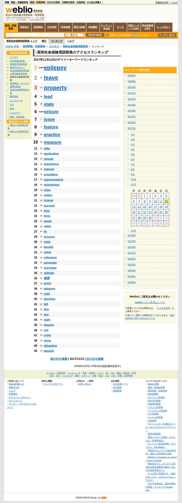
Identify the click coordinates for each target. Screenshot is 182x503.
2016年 (132, 122)
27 (133, 217)
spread (48, 158)
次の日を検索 (94, 358)
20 (133, 212)
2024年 (132, 270)
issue (49, 119)
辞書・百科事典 (17, 117)
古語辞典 (80, 2)
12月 (133, 230)
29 (144, 217)
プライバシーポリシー (19, 397)
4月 (133, 149)
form (47, 215)
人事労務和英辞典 (18, 74)
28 (139, 217)
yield (47, 241)
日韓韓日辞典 (68, 2)
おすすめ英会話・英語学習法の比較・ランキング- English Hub (161, 486)
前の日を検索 (58, 358)
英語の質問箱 (154, 434)
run (46, 330)
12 (166, 201)
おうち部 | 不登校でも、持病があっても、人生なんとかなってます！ (161, 476)
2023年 (132, 264)
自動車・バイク (96, 373)
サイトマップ (15, 401)
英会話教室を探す (147, 27)
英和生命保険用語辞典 (75, 46)
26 (166, 212)
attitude (49, 273)
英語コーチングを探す (134, 27)
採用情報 (117, 391)
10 (155, 201)
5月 (133, 154)
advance (49, 288)
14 (139, 206)
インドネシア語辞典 (157, 410)
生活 (58, 376)
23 (150, 212)
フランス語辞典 (155, 407)
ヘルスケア (15, 113)
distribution (52, 184)
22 (144, 212)
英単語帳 (65, 27)
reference (50, 257)
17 (155, 206)
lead (48, 96)
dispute (49, 324)
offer (47, 148)
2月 (133, 139)
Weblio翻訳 (153, 394)
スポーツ (85, 376)
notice (48, 195)
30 (150, 217)
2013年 (132, 104)
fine (46, 309)
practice (52, 134)
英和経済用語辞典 (18, 64)
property (55, 87)
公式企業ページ (120, 384)
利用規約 (13, 394)
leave (51, 77)
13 (133, 206)
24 (155, 212)
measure (52, 142)
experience (51, 164)
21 (139, 212)
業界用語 (14, 96)
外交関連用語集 (17, 61)
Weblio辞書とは (16, 384)
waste (48, 221)
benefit (48, 247)
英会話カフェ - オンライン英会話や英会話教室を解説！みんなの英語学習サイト (161, 466)
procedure (51, 174)
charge (48, 200)
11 (160, 201)
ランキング (57, 41)
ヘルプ (174, 2)
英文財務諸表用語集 (19, 70)
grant (47, 283)
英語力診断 (79, 27)
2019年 (132, 241)
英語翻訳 (93, 27)
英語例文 (24, 27)
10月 (133, 179)
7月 (133, 164)
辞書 (7, 2)
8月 (133, 169)
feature (51, 126)
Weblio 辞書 (12, 46)
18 (160, 206)
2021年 (132, 253)
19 (166, 206)
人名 (107, 376)
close (47, 340)
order (47, 335)
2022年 (132, 258)
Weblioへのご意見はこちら (150, 302)
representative (53, 179)
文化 (51, 376)
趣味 (77, 376)
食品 (100, 376)
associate (50, 262)
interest (49, 169)
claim (47, 226)
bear (47, 210)
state (49, 104)
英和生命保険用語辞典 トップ (21, 41)
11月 (133, 184)
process (49, 236)
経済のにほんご (17, 67)
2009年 (132, 81)
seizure (51, 111)
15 (144, 206)
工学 (12, 104)
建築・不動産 (123, 373)
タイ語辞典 (153, 414)
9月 (133, 174)
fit (45, 231)
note (47, 293)
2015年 (132, 116)
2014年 (132, 110)
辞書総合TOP (162, 2)
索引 (44, 41)
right (47, 319)
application (51, 153)
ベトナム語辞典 (155, 417)
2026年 (132, 282)
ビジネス (54, 46)
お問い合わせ (84, 384)
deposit (49, 350)
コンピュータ (16, 100)
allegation (50, 345)
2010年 (132, 87)
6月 (133, 159)
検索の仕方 (14, 387)
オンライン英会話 (106, 27)
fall (46, 304)
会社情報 (117, 387)
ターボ (120, 27)
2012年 (132, 99)
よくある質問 (163, 308)
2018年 (132, 235)
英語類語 (38, 27)
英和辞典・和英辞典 (34, 46)
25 (160, 212)
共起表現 (52, 27)
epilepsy (55, 67)
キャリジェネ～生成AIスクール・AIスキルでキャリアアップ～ (160, 427)
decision (49, 298)
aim (46, 314)
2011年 (132, 93)
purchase (50, 267)
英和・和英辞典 (37, 2)
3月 (133, 144)
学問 (12, 109)
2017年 (132, 128)
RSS (104, 498)
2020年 (132, 247)
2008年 (132, 75)
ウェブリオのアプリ (53, 384)
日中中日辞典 (53, 2)
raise (47, 189)
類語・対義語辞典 (19, 2)
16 (150, 206)
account (49, 205)
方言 (113, 376)
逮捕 (47, 278)
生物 (94, 376)
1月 (133, 134)
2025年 (132, 276)
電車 (84, 373)
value (47, 252)
